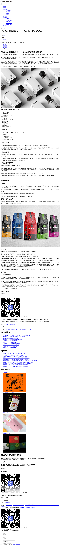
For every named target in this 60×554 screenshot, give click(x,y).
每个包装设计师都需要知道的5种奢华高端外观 (14, 336)
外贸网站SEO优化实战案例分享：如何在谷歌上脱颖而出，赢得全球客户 (20, 360)
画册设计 (8, 13)
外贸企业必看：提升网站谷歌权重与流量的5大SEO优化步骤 (17, 363)
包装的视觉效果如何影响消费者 (10, 338)
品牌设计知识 (9, 18)
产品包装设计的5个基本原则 (9, 347)
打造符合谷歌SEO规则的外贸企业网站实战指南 (14, 353)
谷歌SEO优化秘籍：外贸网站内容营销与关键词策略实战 (16, 356)
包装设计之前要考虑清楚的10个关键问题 (12, 339)
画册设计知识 (9, 21)
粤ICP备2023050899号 (25, 507)
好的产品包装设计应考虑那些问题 (11, 345)
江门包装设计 (41, 505)
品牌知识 (5, 17)
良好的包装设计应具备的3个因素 (11, 346)
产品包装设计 (11, 324)
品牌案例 (5, 9)
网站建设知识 (9, 20)
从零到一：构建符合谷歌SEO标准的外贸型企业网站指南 (16, 358)
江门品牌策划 (9, 505)
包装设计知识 (9, 23)
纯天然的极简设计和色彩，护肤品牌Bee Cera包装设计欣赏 (16, 335)
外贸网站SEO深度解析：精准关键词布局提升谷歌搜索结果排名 (18, 364)
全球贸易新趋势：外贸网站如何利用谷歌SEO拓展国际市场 (17, 366)
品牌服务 (5, 7)
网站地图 (33, 507)
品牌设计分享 (9, 24)
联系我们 (5, 25)
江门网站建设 (28, 505)
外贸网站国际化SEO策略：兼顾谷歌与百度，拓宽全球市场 (17, 359)
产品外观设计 (54, 505)
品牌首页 (5, 6)
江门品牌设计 (16, 505)
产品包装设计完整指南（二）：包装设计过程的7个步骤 (18, 329)
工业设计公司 (47, 505)
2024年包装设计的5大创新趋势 (10, 342)
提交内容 (5, 541)
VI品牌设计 (8, 10)
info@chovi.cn (7, 502)
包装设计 (8, 14)
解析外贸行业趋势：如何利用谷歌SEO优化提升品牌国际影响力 (18, 362)
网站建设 (8, 12)
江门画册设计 (34, 505)
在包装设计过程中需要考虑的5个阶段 (12, 340)
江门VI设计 (21, 505)
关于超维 (5, 16)
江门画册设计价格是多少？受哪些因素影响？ (13, 355)
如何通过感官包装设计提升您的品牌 (11, 343)
